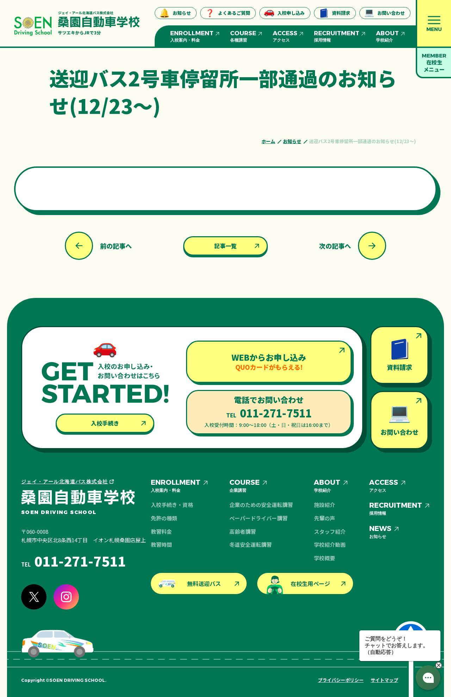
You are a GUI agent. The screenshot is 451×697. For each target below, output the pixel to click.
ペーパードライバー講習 (258, 518)
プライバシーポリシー (341, 680)
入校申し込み (284, 13)
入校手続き (105, 423)
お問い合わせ (384, 13)
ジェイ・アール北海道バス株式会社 (64, 481)
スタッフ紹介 (330, 531)
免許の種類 (164, 518)
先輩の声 (324, 518)
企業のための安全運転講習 (261, 504)
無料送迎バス (189, 583)
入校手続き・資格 (172, 504)
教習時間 (161, 544)
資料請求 (334, 13)
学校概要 (324, 558)
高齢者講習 (242, 531)
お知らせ (175, 13)
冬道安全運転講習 (250, 544)
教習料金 (161, 531)
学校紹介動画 (330, 544)
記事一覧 (225, 245)
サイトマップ (384, 680)
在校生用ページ (298, 585)
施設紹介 (324, 504)
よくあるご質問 (227, 13)
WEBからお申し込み (268, 361)
